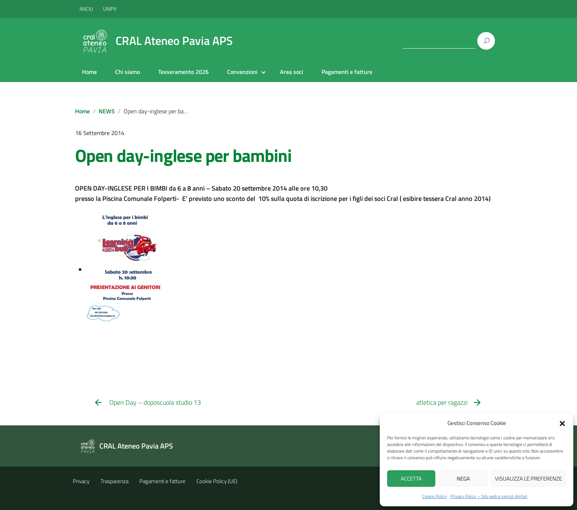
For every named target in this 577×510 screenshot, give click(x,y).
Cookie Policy (434, 496)
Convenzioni (242, 71)
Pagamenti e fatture (347, 71)
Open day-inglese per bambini (183, 155)
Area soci (291, 71)
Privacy (81, 481)
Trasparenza (114, 481)
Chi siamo (127, 71)
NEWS (107, 111)
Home (89, 71)
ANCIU (86, 9)
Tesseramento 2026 (183, 71)
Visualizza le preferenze (528, 478)
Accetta (411, 478)
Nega (463, 478)
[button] (562, 422)
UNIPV (110, 9)
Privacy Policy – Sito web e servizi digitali (488, 496)
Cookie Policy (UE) (217, 481)
